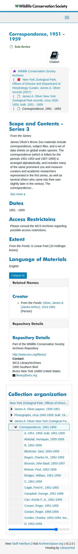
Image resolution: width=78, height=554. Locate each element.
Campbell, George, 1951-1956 (43, 493)
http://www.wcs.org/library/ (29, 354)
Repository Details (27, 324)
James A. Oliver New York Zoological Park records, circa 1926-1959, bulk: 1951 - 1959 (35, 100)
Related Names (25, 283)
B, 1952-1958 (33, 445)
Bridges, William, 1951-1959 (42, 475)
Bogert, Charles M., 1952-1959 (44, 457)
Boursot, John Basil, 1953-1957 (44, 463)
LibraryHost (67, 547)
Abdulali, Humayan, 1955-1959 (44, 439)
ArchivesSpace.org (50, 543)
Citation (54, 57)
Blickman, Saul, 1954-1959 (41, 451)
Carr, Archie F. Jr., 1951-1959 (43, 499)
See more (17, 194)
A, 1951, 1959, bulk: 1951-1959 (44, 433)
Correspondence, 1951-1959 (37, 427)
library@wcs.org (26, 375)
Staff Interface (21, 543)
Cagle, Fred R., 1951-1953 (41, 487)
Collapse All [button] (18, 275)
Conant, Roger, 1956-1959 (41, 511)
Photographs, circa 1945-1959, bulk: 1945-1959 (45, 415)
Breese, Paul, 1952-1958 (40, 469)
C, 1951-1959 (33, 481)
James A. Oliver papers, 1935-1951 (37, 409)
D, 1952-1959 (33, 523)
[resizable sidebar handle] (39, 529)
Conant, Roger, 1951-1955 (41, 505)
